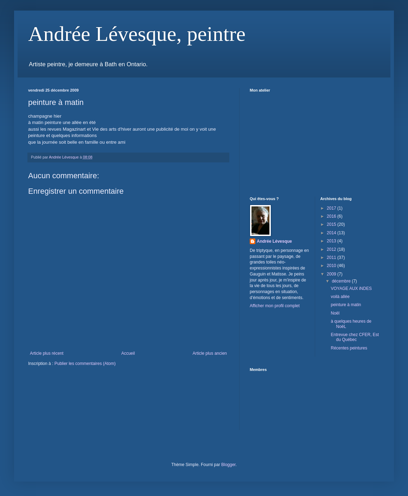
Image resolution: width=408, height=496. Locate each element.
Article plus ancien (210, 353)
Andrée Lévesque (274, 241)
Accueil (128, 353)
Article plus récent (46, 353)
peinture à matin (346, 304)
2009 (332, 274)
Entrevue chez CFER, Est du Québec (355, 337)
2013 (332, 240)
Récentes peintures (349, 348)
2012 (332, 249)
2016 (332, 216)
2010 (332, 265)
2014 (332, 232)
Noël (335, 313)
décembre (342, 281)
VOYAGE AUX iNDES (351, 288)
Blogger (228, 464)
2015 (332, 224)
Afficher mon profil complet (275, 305)
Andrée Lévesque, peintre (137, 33)
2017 (332, 208)
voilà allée (340, 296)
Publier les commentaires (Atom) (85, 363)
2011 (332, 257)
